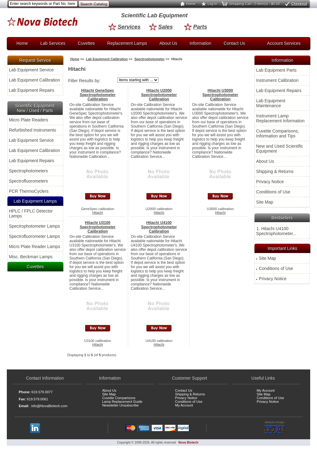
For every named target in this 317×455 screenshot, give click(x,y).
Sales (161, 27)
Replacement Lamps (127, 43)
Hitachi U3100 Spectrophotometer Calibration (98, 227)
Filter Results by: (84, 80)
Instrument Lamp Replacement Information (280, 118)
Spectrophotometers (28, 170)
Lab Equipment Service (31, 69)
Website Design (274, 427)
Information (200, 43)
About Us (168, 43)
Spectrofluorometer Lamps (34, 236)
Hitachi (97, 212)
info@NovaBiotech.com (49, 406)
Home (187, 4)
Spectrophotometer (149, 59)
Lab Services (52, 43)
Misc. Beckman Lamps (31, 256)
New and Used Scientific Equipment (279, 149)
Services (124, 27)
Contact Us (234, 43)
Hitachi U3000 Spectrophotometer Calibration (220, 94)
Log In (208, 4)
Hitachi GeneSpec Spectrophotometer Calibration (98, 94)
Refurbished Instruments (32, 130)
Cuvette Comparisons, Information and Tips (277, 133)
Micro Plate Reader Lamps (34, 246)
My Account (184, 405)
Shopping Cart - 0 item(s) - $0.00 (250, 4)
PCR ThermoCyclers (29, 191)
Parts (195, 27)
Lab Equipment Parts (276, 70)
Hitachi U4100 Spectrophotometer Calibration (159, 227)
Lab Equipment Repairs (31, 90)
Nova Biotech (188, 442)
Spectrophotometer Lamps (34, 226)
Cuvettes (86, 43)
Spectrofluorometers (28, 181)
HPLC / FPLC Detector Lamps (31, 213)
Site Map (264, 202)
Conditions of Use (273, 191)
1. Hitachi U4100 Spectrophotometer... (276, 231)
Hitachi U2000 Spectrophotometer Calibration (159, 94)
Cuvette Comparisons (119, 398)
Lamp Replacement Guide (122, 401)
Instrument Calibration (277, 80)
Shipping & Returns (274, 171)
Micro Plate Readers (28, 119)
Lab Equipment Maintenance (270, 103)
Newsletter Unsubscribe (120, 405)
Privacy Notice (270, 181)
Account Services (284, 43)
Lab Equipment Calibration (34, 80)
